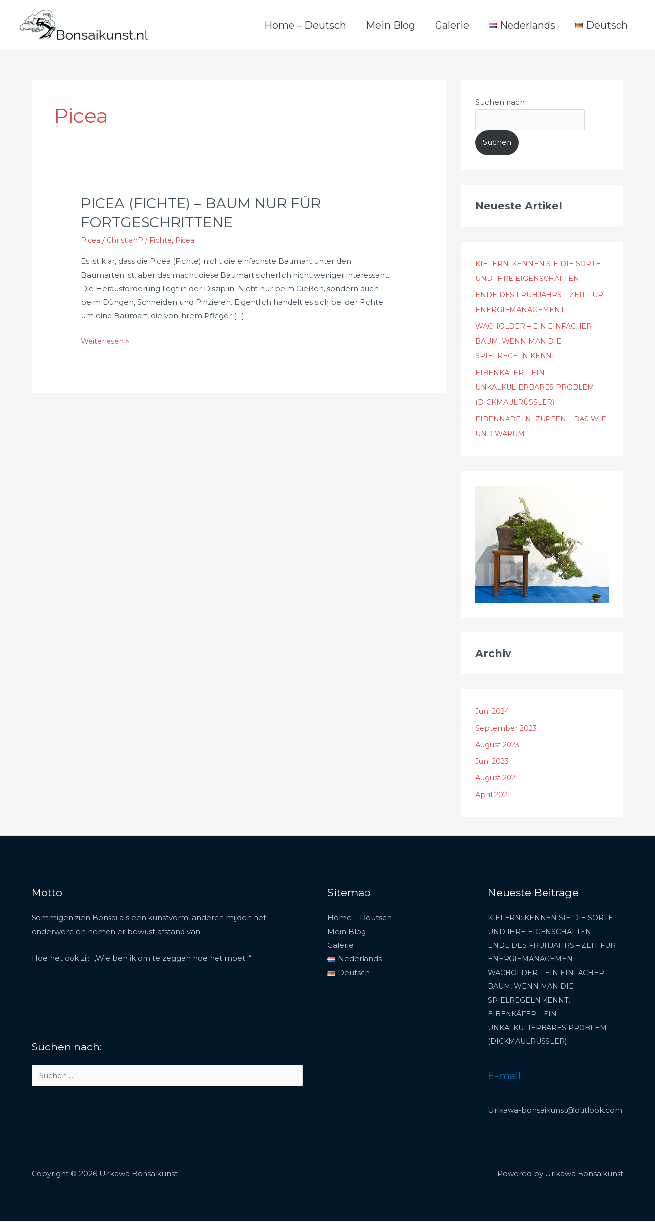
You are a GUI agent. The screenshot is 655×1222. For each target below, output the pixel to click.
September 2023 (507, 728)
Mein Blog (390, 25)
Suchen (497, 143)
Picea (91, 239)
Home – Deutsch (305, 25)
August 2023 (498, 745)
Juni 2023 (493, 762)
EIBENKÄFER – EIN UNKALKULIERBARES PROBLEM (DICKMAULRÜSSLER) (539, 388)
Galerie (452, 25)
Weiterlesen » (106, 340)
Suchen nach (500, 101)
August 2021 (498, 778)
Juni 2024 (493, 712)
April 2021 (493, 795)
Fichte (164, 239)
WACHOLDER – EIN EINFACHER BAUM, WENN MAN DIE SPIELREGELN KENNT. (536, 341)
